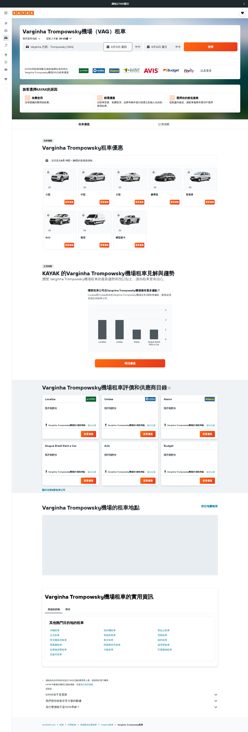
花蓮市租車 (56, 654)
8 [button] (118, 87)
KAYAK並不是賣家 (132, 695)
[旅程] (5, 79)
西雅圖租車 (56, 644)
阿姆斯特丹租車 (112, 644)
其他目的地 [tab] (54, 609)
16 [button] (69, 103)
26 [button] (93, 112)
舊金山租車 (164, 630)
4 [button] (85, 87)
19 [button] (93, 103)
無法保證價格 (87, 684)
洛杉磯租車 (110, 630)
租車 (62, 724)
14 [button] (110, 95)
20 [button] (102, 103)
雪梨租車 (162, 635)
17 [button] (77, 103)
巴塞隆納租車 (165, 649)
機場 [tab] (67, 609)
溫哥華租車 (164, 644)
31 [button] (77, 120)
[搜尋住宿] (5, 30)
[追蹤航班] (5, 62)
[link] (130, 363)
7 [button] (110, 87)
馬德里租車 (110, 635)
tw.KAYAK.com (48, 724)
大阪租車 (108, 649)
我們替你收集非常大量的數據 (132, 701)
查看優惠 (69, 202)
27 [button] (101, 112)
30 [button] (68, 120)
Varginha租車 (107, 724)
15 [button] (118, 95)
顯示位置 (92, 425)
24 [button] (77, 112)
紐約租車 (162, 640)
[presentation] (169, 387)
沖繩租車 (55, 630)
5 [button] (93, 87)
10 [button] (77, 95)
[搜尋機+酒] (5, 45)
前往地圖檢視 (209, 506)
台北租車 (55, 635)
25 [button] (85, 112)
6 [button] (102, 87)
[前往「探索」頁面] (5, 54)
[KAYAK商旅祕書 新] (5, 69)
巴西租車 (72, 724)
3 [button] (77, 87)
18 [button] (85, 103)
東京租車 (108, 640)
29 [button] (118, 112)
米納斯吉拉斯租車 (88, 724)
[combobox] (32, 38)
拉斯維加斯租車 (58, 649)
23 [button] (68, 112)
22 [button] (118, 103)
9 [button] (69, 95)
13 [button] (102, 95)
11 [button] (85, 95)
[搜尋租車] (5, 37)
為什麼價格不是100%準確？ (132, 707)
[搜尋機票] (5, 23)
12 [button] (93, 95)
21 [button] (110, 103)
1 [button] (118, 79)
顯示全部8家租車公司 (53, 489)
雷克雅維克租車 (58, 640)
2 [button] (69, 87)
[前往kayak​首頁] (23, 13)
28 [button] (110, 112)
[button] (244, 4)
